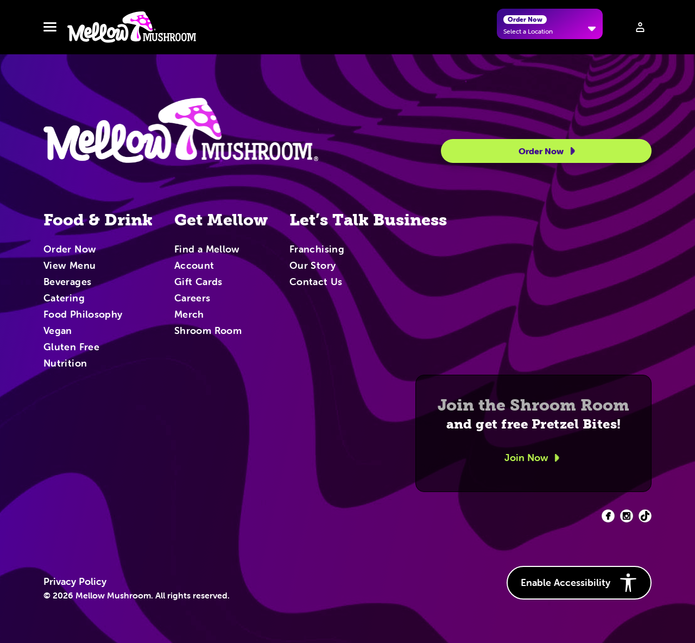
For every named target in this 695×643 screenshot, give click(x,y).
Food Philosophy (82, 315)
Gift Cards (198, 282)
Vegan (57, 331)
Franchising (316, 249)
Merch (189, 315)
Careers (192, 298)
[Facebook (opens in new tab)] (608, 515)
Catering (64, 298)
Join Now (533, 457)
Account (194, 266)
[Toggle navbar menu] (49, 27)
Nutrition (65, 363)
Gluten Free (71, 347)
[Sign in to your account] (640, 27)
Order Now (549, 150)
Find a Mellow (207, 249)
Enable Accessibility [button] (579, 582)
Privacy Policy (74, 582)
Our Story (312, 266)
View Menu (69, 266)
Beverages (67, 282)
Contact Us (316, 282)
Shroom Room (208, 331)
